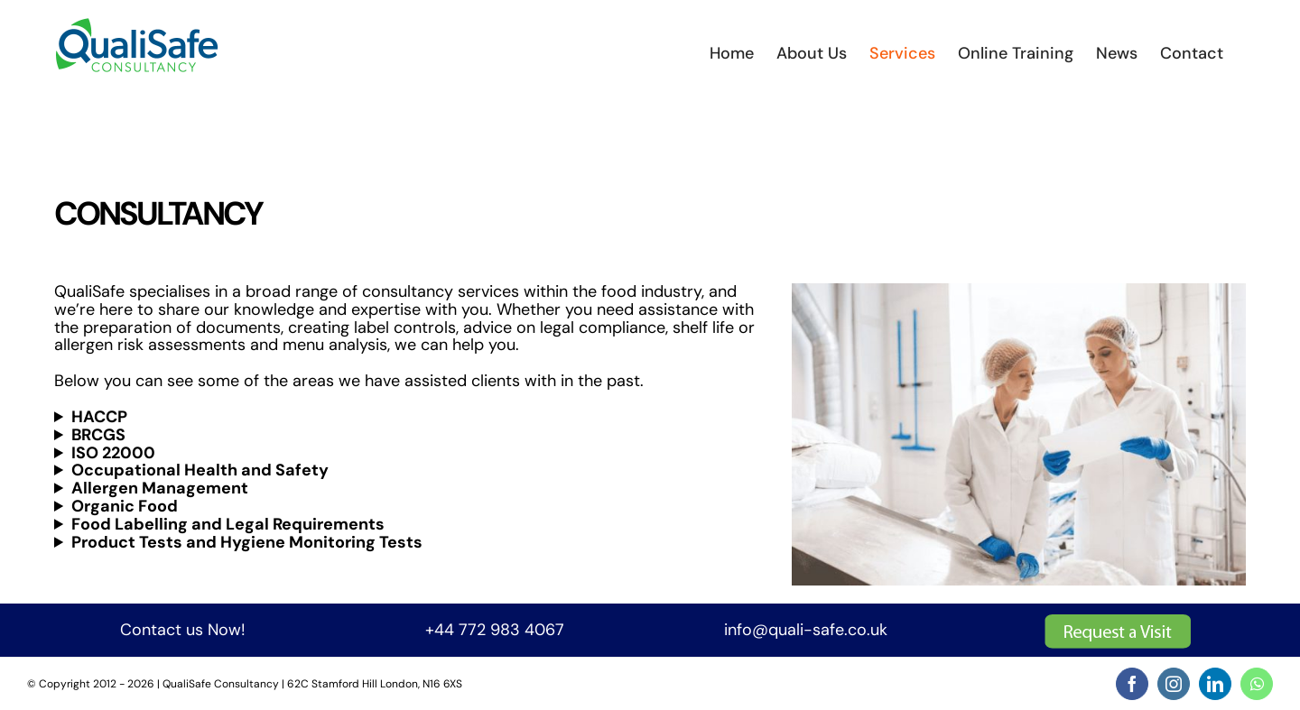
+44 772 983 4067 (494, 630)
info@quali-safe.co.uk (805, 630)
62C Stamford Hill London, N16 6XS (374, 684)
